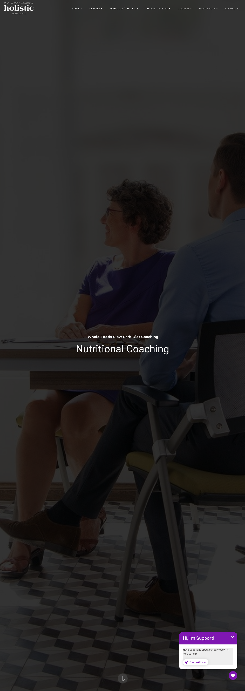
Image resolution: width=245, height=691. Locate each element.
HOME (76, 8)
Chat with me (197, 661)
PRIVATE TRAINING (156, 8)
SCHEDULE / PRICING (123, 8)
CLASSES (94, 8)
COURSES (184, 8)
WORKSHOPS (207, 8)
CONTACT (230, 8)
